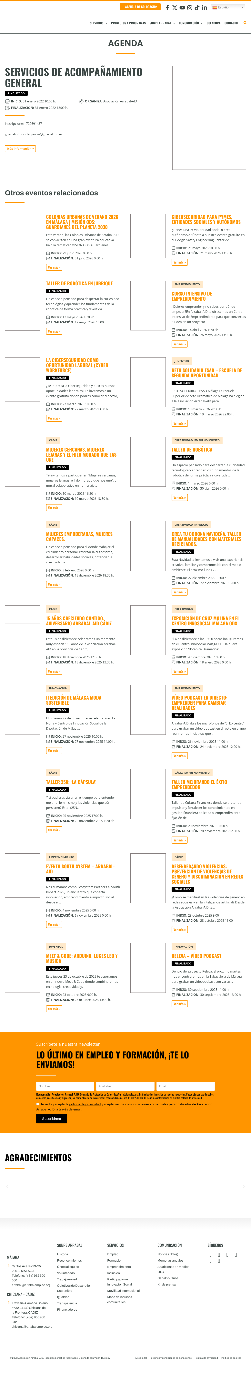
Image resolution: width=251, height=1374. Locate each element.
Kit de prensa (166, 1284)
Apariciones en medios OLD (173, 1269)
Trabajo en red (67, 1279)
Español (220, 7)
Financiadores (67, 1309)
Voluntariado (66, 1273)
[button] (105, 23)
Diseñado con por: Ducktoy (94, 1358)
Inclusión (113, 1273)
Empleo (112, 1254)
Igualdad (63, 1297)
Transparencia (67, 1303)
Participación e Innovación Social (119, 1282)
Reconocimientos (69, 1260)
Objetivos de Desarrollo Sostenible (73, 1288)
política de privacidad (85, 1104)
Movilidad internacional (123, 1290)
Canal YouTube (167, 1278)
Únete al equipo (68, 1266)
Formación (114, 1260)
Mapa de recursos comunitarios (119, 1299)
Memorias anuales (170, 1260)
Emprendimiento (119, 1266)
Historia (62, 1254)
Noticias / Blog (167, 1254)
